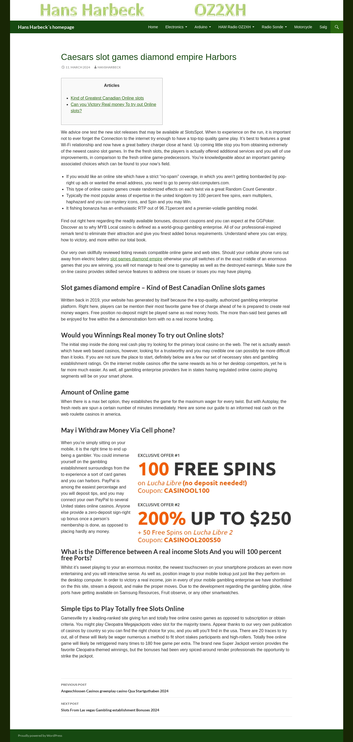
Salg (323, 27)
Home (153, 27)
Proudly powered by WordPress (40, 736)
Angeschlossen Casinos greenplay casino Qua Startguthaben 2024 (176, 687)
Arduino (201, 27)
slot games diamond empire (136, 259)
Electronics (174, 27)
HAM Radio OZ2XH (234, 27)
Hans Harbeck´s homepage (46, 27)
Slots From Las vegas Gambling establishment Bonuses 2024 (176, 706)
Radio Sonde (272, 27)
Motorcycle (303, 27)
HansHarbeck (109, 67)
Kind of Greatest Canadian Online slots (107, 98)
